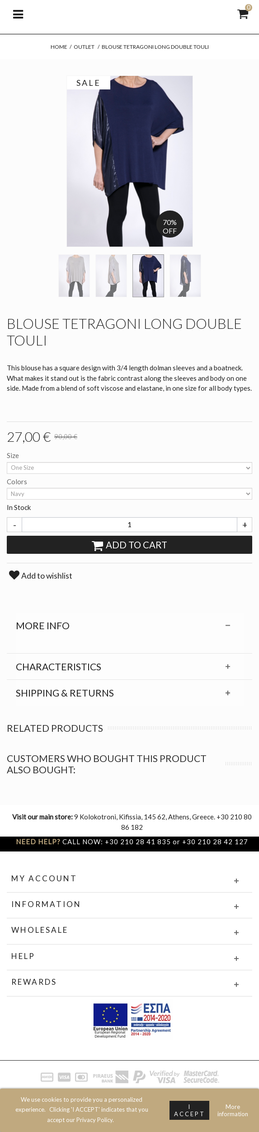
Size (13, 455)
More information (232, 1110)
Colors (17, 481)
